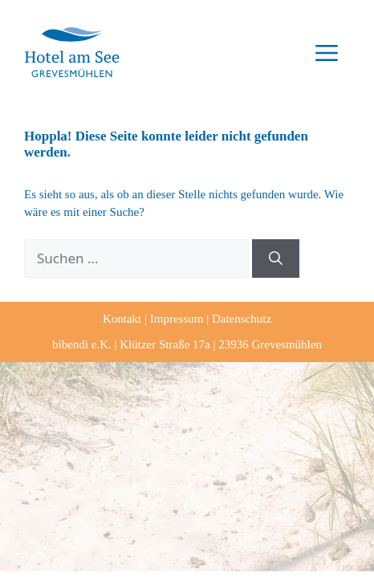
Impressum (177, 318)
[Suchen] (275, 258)
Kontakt (122, 318)
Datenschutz (241, 318)
